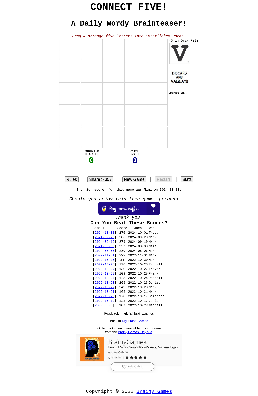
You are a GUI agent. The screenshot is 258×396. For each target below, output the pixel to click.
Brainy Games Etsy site (135, 332)
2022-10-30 (104, 260)
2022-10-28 (104, 264)
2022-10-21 (104, 292)
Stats (187, 179)
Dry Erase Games (135, 321)
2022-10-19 (104, 301)
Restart (163, 179)
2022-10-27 (104, 269)
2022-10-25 (104, 274)
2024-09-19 (104, 242)
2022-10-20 (104, 296)
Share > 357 (100, 179)
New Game (134, 179)
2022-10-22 (104, 287)
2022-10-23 (104, 283)
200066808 (103, 305)
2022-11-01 (104, 255)
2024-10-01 (104, 233)
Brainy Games (154, 391)
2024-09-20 (104, 237)
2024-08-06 (104, 251)
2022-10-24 (104, 278)
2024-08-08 (104, 246)
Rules (71, 179)
